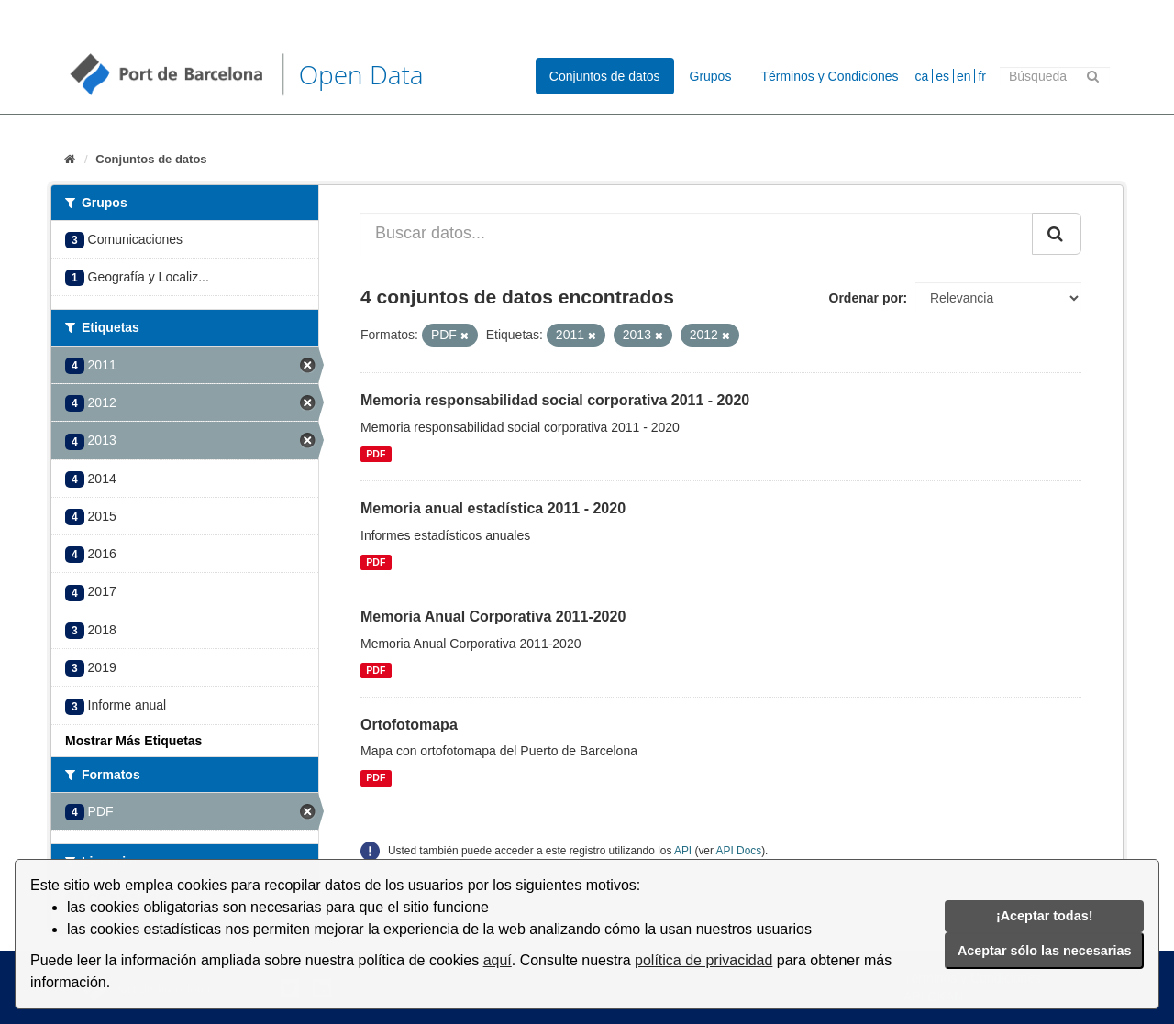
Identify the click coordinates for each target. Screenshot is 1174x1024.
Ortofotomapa (409, 724)
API (683, 850)
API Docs (739, 850)
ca (922, 76)
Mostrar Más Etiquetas (133, 740)
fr (982, 76)
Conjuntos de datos (604, 76)
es (942, 76)
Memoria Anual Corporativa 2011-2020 (493, 616)
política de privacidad (703, 960)
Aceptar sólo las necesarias (1045, 950)
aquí (497, 960)
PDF (375, 453)
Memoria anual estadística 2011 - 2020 (493, 508)
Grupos (711, 76)
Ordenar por (866, 298)
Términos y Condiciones (829, 76)
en (964, 76)
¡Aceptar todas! (1044, 915)
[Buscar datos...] (696, 234)
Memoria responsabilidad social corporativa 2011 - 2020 (554, 400)
